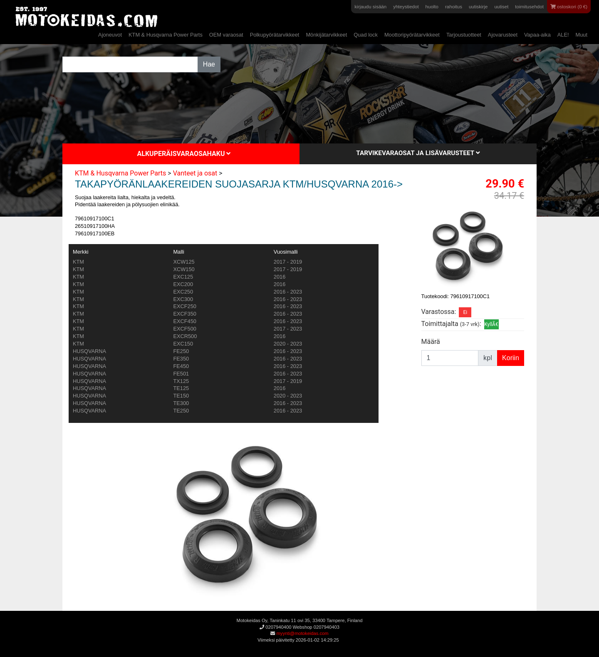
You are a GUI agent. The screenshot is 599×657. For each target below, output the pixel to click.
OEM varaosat (226, 35)
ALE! (563, 35)
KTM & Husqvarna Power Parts (166, 35)
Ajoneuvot (110, 35)
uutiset (501, 6)
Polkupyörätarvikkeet (275, 35)
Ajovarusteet (502, 35)
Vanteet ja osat (195, 173)
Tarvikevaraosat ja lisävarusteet (418, 153)
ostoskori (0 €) (568, 6)
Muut (581, 35)
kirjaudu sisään (370, 6)
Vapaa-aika (537, 35)
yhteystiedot (405, 6)
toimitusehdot (529, 6)
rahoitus (453, 6)
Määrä (430, 342)
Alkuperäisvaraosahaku (184, 154)
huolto (432, 6)
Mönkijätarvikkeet (326, 35)
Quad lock (366, 35)
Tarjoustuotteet (463, 35)
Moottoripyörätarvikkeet (412, 35)
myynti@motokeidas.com (302, 633)
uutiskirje (478, 6)
